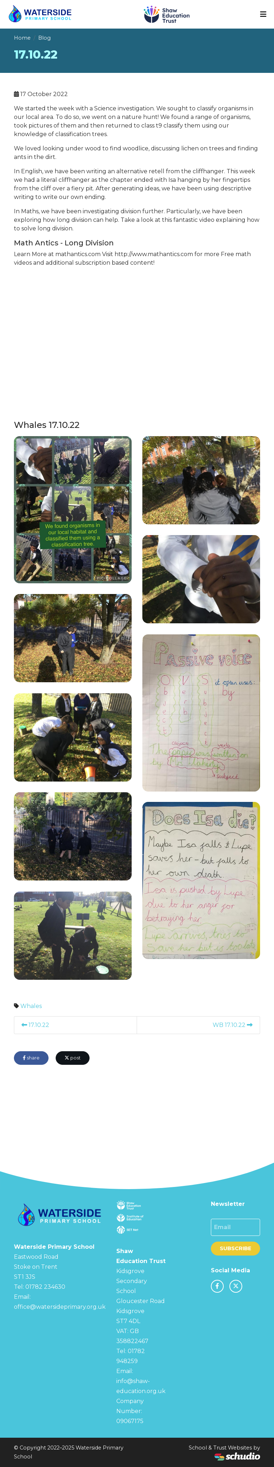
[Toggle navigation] (263, 14)
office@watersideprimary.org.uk (60, 1306)
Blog (44, 38)
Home (22, 38)
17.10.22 (35, 1025)
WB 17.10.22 (233, 1025)
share (31, 1058)
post (73, 1058)
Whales (31, 1006)
